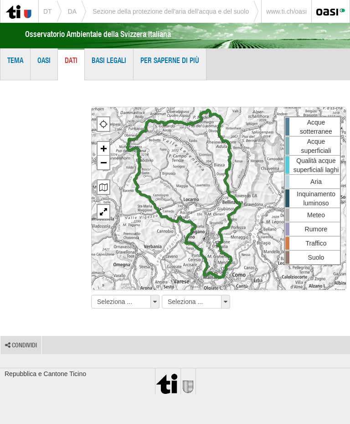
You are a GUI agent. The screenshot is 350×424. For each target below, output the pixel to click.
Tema (15, 60)
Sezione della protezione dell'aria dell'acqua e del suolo (171, 11)
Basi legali (109, 60)
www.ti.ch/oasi (286, 11)
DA (72, 11)
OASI (44, 60)
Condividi (21, 345)
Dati (71, 60)
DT (47, 11)
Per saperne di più (169, 60)
